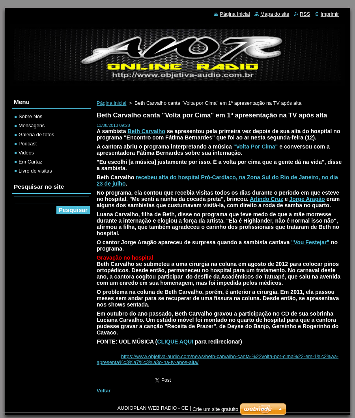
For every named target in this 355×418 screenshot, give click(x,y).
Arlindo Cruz (266, 199)
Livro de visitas (35, 171)
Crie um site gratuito (215, 409)
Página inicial (111, 103)
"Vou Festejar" (310, 242)
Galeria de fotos (36, 134)
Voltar (103, 391)
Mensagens (32, 125)
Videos (26, 153)
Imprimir (330, 14)
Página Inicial (235, 14)
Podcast (28, 144)
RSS (305, 14)
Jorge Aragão (307, 199)
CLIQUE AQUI (175, 341)
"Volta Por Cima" (256, 146)
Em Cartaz (30, 162)
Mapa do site (274, 14)
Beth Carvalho (146, 131)
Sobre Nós (30, 116)
